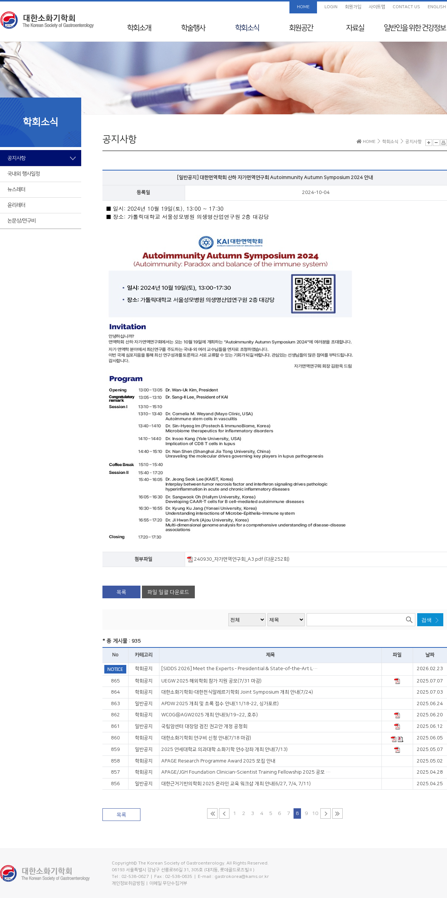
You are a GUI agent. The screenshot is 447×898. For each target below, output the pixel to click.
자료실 (355, 28)
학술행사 (193, 28)
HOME (303, 6)
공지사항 (16, 158)
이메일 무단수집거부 (168, 883)
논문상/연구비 (21, 221)
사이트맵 (377, 6)
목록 (121, 592)
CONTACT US (406, 6)
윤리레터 (16, 205)
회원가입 (353, 6)
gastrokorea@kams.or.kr (242, 876)
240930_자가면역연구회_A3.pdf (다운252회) (238, 559)
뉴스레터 (16, 189)
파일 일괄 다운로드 (168, 592)
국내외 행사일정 (23, 174)
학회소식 (247, 28)
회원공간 (301, 28)
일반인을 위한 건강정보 (415, 28)
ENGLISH (437, 6)
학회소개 (139, 28)
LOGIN (330, 6)
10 (315, 813)
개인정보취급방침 (128, 883)
